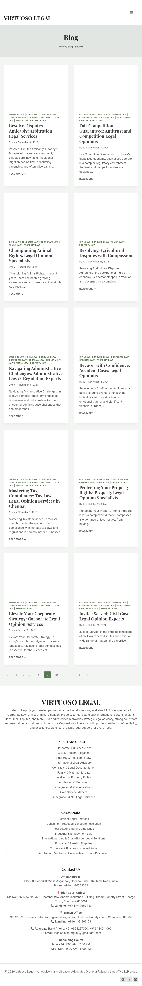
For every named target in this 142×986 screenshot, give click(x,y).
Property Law (38, 120)
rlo (13, 142)
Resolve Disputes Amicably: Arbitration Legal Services (30, 131)
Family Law (22, 120)
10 (56, 674)
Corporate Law (18, 117)
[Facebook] (123, 979)
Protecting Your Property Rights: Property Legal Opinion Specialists (104, 493)
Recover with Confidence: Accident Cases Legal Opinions (104, 370)
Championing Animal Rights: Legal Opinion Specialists (30, 255)
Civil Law (31, 114)
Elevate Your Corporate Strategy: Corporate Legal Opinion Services (34, 619)
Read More (17, 174)
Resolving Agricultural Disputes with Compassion (106, 252)
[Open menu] (133, 13)
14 (78, 674)
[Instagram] (135, 979)
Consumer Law (47, 114)
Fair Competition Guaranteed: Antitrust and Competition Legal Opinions (105, 133)
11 (65, 674)
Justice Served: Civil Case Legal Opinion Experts (104, 616)
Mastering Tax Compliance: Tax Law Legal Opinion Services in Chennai (34, 498)
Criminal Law (36, 117)
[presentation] (36, 86)
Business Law (16, 114)
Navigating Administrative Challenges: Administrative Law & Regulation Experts (36, 373)
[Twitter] (129, 979)
